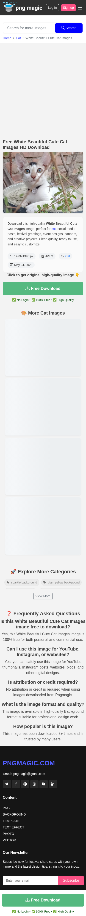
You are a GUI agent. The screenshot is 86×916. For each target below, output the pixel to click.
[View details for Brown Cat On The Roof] (43, 407)
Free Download (42, 288)
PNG (6, 808)
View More (43, 596)
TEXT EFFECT (13, 827)
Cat (18, 38)
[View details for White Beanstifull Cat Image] (43, 466)
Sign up (68, 7)
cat (53, 229)
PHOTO (8, 833)
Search (69, 28)
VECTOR (9, 840)
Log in (52, 7)
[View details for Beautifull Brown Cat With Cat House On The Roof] (43, 347)
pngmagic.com (29, 763)
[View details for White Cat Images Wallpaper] (43, 525)
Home (7, 38)
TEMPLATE (11, 820)
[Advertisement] (43, 90)
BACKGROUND (14, 814)
